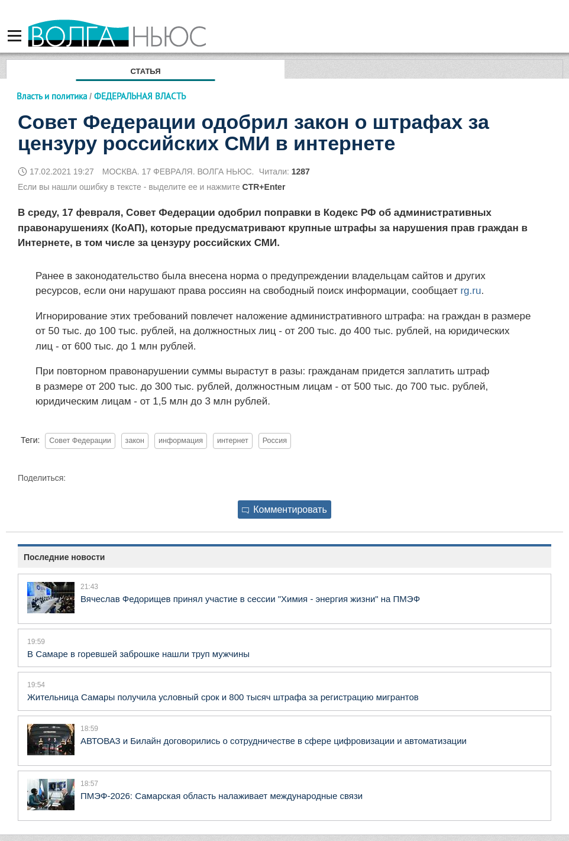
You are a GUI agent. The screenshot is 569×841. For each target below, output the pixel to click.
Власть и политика (52, 96)
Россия (275, 440)
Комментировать (284, 509)
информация (181, 440)
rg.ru (470, 290)
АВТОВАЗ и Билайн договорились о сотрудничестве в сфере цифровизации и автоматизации (273, 741)
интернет (232, 440)
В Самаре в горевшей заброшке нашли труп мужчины (138, 654)
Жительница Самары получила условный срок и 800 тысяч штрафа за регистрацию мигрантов (223, 697)
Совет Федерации (80, 440)
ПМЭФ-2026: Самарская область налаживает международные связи (221, 796)
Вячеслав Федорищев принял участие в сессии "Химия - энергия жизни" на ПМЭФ (250, 599)
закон (134, 440)
